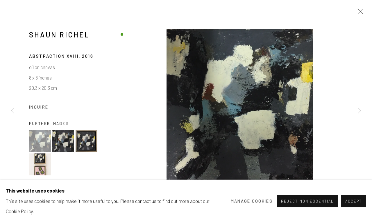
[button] (40, 142)
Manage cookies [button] (252, 214)
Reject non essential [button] (307, 214)
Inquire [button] (38, 108)
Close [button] (359, 13)
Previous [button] (12, 111)
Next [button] (359, 111)
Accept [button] (353, 214)
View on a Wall (54, 192)
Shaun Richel (59, 36)
